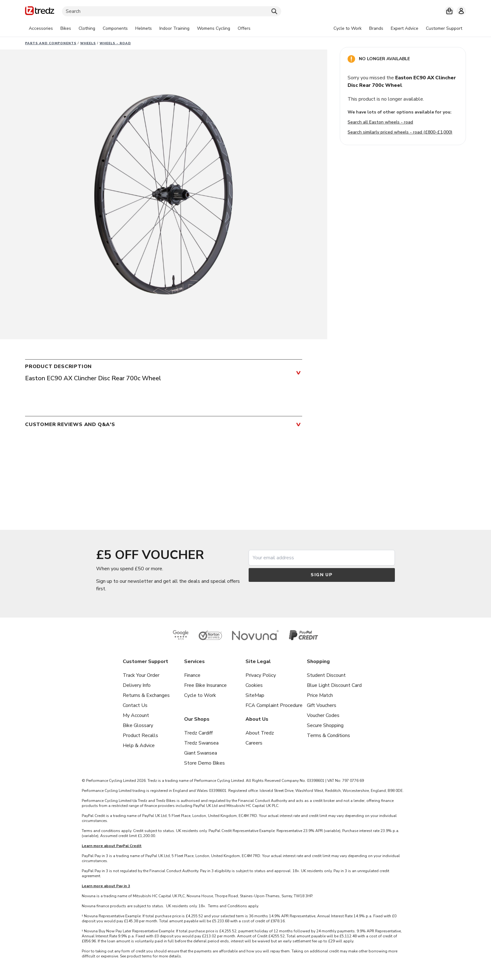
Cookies (254, 685)
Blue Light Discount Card (334, 685)
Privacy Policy (261, 675)
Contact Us (135, 705)
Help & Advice (139, 745)
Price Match (320, 695)
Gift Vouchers (321, 705)
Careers (254, 743)
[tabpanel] (139, 28)
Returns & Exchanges (146, 695)
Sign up (322, 575)
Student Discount (326, 675)
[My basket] (449, 11)
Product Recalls (140, 735)
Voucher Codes (323, 715)
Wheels (88, 43)
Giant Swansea (200, 753)
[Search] (171, 11)
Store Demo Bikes (204, 763)
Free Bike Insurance (205, 685)
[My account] (461, 11)
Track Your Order (141, 675)
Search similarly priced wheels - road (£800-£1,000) (400, 132)
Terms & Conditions (328, 735)
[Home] (39, 11)
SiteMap (255, 695)
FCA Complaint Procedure (274, 705)
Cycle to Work (200, 695)
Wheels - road (115, 43)
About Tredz (260, 733)
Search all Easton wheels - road (380, 122)
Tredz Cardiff (198, 733)
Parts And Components (50, 43)
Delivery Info (137, 685)
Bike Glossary (138, 725)
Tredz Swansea (201, 743)
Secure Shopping (325, 725)
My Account (136, 715)
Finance (192, 675)
